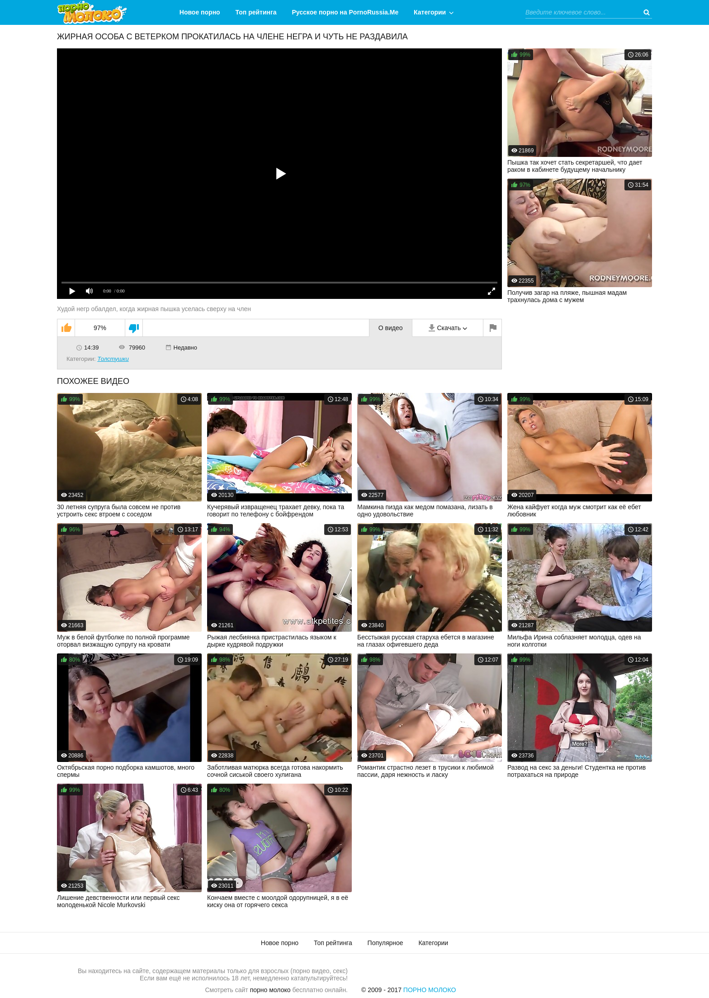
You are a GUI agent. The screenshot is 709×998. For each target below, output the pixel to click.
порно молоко (270, 989)
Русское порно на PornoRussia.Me (345, 12)
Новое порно (200, 12)
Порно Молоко (429, 989)
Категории (430, 12)
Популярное (385, 942)
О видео (390, 327)
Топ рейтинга (256, 12)
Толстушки (113, 358)
